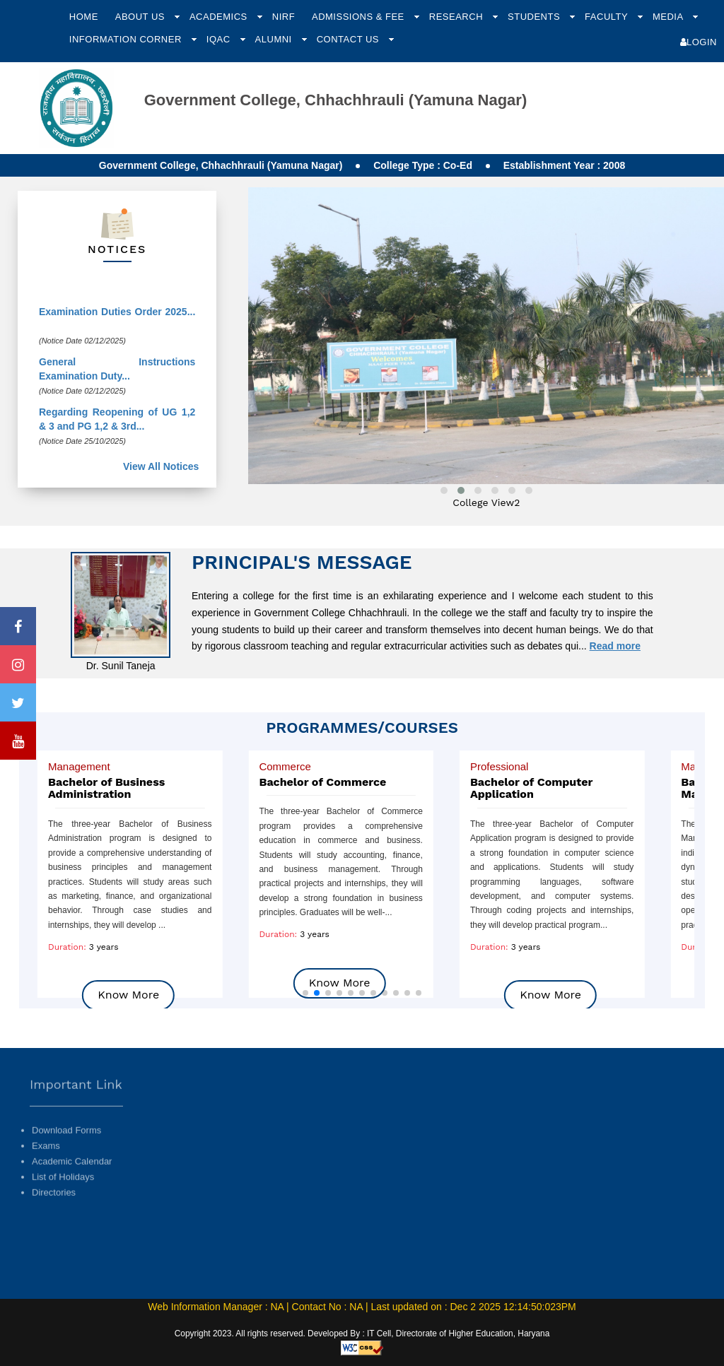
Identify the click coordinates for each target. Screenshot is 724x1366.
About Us (141, 16)
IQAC (219, 39)
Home (83, 16)
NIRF (283, 16)
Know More (339, 982)
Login (698, 42)
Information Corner (127, 39)
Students (535, 16)
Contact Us (349, 39)
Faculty (608, 16)
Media (669, 16)
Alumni (275, 39)
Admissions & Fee (359, 16)
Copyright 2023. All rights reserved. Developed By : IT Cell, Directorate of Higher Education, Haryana (362, 1333)
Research (457, 16)
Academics (219, 16)
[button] (305, 993)
